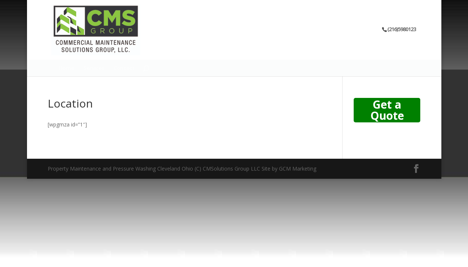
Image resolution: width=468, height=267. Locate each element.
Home (66, 69)
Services (94, 69)
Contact (124, 69)
